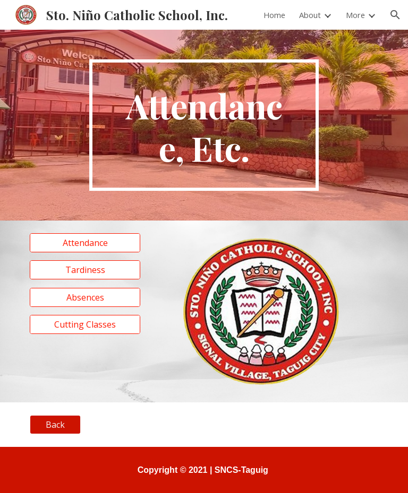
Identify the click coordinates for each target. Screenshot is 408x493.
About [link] (310, 15)
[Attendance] (84, 242)
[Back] (55, 424)
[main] (203, 125)
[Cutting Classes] (84, 324)
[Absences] (84, 297)
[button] (395, 15)
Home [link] (274, 15)
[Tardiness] (84, 270)
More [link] (355, 15)
